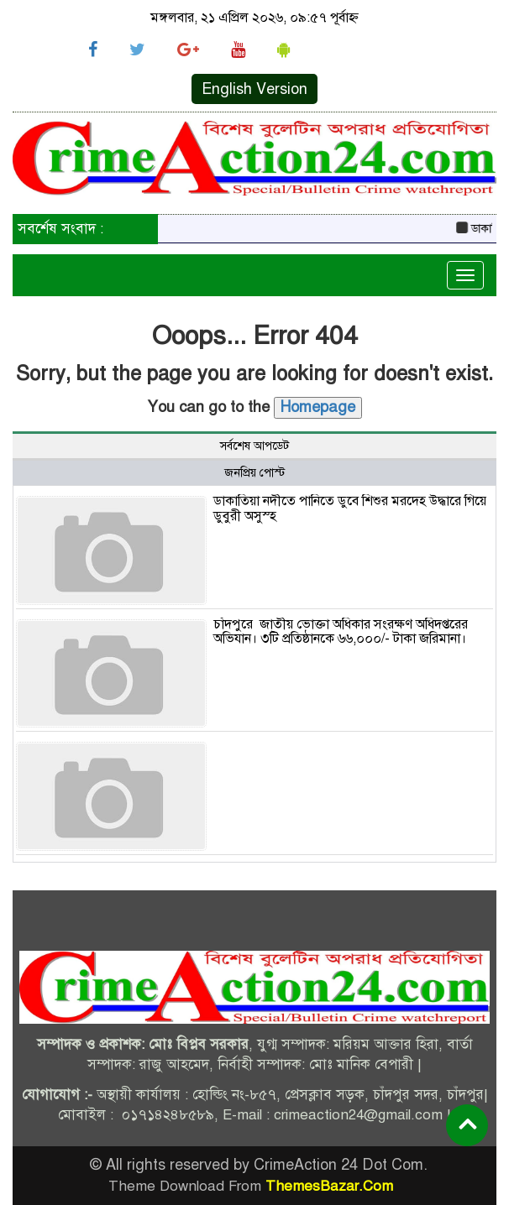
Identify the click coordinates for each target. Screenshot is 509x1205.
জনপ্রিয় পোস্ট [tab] (254, 473)
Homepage (318, 407)
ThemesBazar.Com (329, 1186)
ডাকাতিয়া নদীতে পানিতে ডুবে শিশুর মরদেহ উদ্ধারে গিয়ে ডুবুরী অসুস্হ (349, 508)
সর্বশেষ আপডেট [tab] (254, 446)
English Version (254, 89)
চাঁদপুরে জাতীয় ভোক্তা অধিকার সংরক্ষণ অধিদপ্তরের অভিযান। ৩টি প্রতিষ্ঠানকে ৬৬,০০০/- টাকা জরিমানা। (340, 632)
